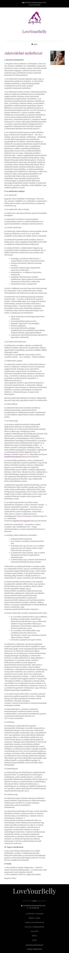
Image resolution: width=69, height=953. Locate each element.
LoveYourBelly (34, 31)
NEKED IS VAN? (34, 918)
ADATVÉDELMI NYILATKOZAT (34, 945)
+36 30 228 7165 (35, 5)
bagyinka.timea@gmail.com (35, 2)
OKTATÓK (34, 931)
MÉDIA (34, 936)
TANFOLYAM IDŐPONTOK (34, 922)
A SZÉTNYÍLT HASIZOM (34, 914)
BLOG (34, 940)
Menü (34, 44)
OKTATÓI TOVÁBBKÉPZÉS (34, 927)
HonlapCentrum (37, 949)
